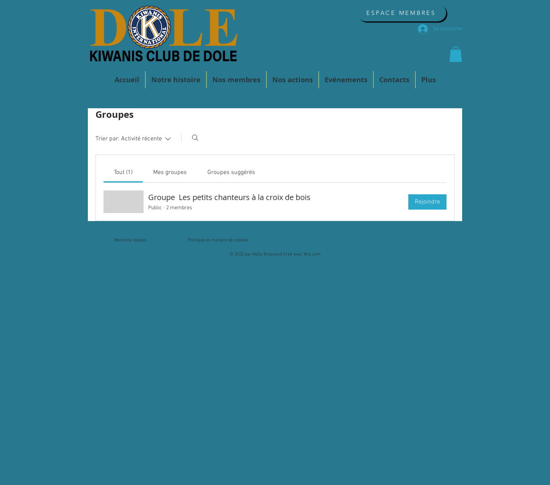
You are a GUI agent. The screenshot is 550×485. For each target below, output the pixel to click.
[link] (123, 172)
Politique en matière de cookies (218, 240)
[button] (455, 54)
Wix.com (312, 254)
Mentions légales (130, 240)
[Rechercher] (195, 137)
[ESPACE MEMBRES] (402, 12)
